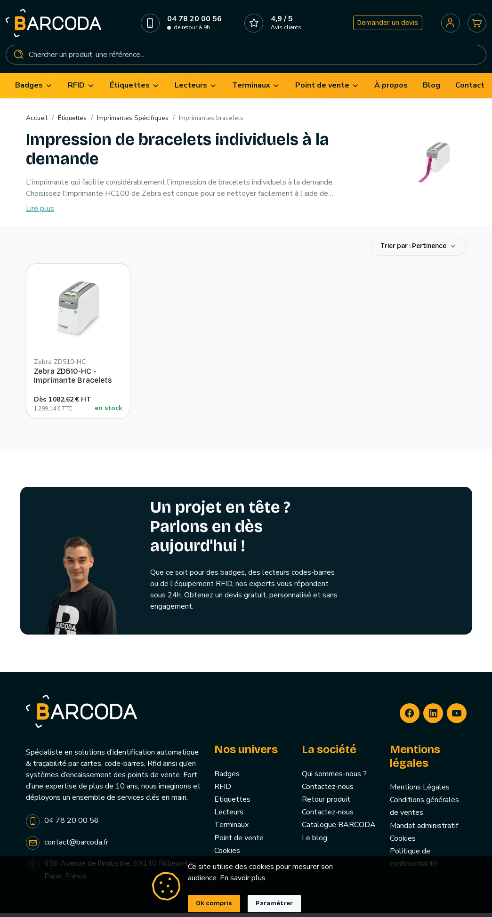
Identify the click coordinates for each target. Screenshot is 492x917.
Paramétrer (274, 903)
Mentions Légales (420, 792)
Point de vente (239, 842)
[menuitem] (34, 90)
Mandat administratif (424, 830)
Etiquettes (232, 804)
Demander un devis (385, 25)
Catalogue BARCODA (339, 830)
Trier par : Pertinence (414, 251)
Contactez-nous (328, 792)
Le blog (314, 842)
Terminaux (231, 830)
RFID (222, 792)
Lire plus (40, 214)
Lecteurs (228, 817)
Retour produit (326, 804)
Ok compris (214, 903)
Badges (227, 778)
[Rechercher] (246, 57)
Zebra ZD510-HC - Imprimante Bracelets (73, 381)
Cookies (227, 855)
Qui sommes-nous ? (334, 778)
